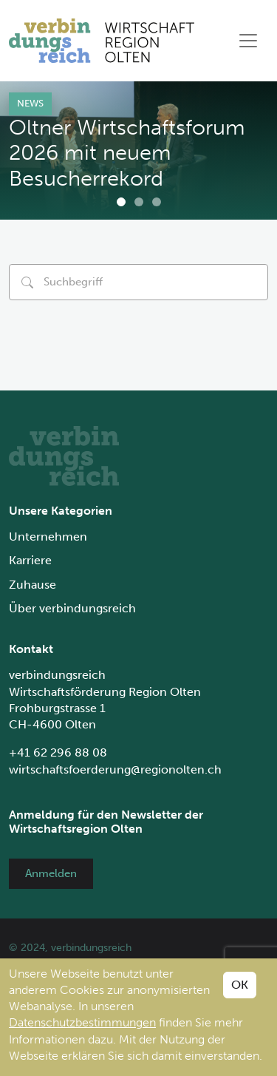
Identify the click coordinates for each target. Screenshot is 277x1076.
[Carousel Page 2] (138, 201)
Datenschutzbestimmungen (82, 1022)
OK (239, 985)
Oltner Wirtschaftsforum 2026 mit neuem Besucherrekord (127, 153)
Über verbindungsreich (72, 608)
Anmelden (51, 873)
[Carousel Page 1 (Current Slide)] (121, 201)
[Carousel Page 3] (156, 201)
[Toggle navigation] (248, 41)
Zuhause (32, 585)
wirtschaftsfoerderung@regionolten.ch (115, 769)
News (30, 103)
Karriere (30, 560)
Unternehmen (48, 536)
